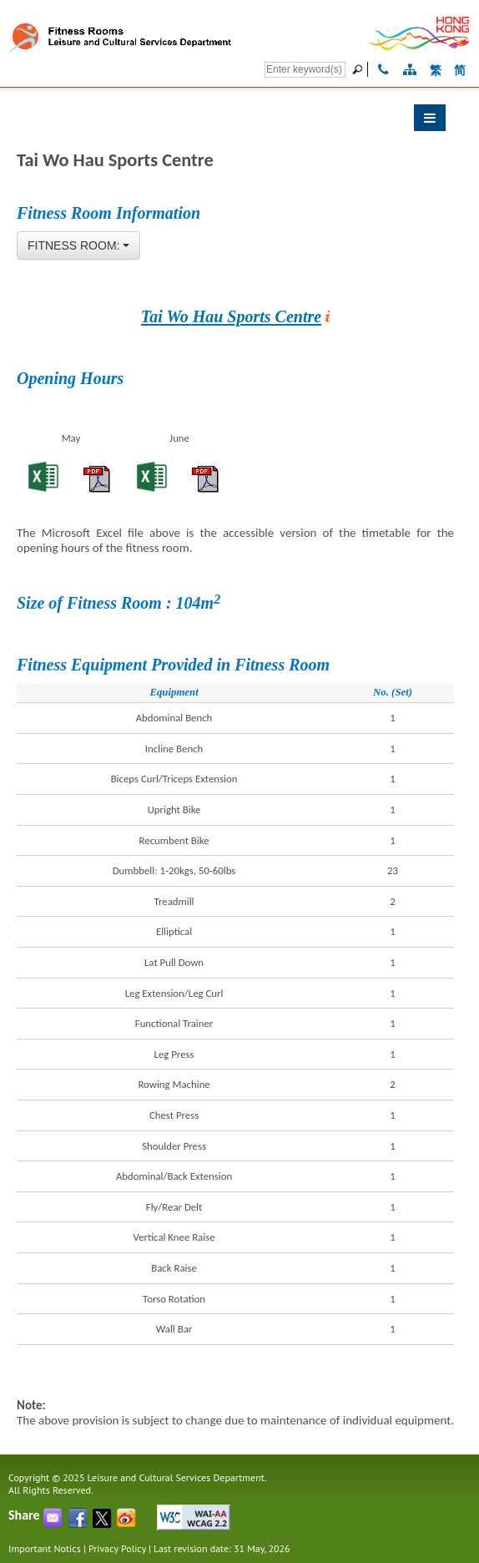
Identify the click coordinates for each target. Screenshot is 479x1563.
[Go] (360, 69)
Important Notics (44, 1548)
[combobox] (78, 245)
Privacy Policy (117, 1548)
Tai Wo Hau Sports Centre (231, 316)
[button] (231, 121)
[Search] (305, 70)
